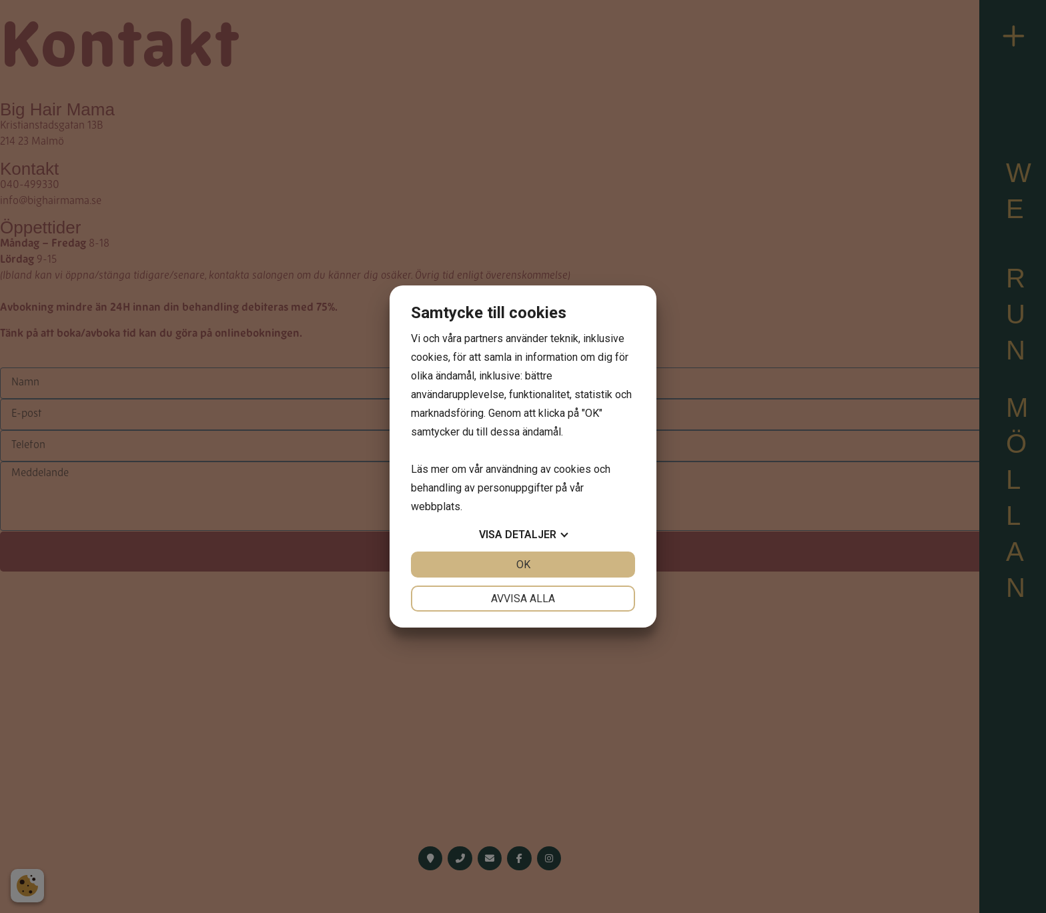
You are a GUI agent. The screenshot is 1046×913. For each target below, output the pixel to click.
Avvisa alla (523, 598)
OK (523, 564)
